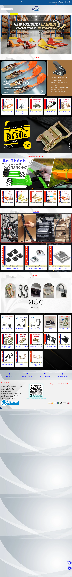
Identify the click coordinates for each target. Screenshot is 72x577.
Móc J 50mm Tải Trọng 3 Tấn (36, 365)
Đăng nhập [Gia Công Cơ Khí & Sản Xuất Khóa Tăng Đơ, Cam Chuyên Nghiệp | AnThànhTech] (63, 4)
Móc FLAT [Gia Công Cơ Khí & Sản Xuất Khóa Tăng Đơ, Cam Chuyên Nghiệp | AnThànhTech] (45, 1)
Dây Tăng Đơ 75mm (7, 203)
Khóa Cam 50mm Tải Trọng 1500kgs (36, 268)
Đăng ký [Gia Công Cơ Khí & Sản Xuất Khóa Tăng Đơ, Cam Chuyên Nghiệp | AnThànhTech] (69, 4)
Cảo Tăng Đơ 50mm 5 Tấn (36, 111)
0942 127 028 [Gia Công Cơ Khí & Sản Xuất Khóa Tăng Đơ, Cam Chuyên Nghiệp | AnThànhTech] (8, 1)
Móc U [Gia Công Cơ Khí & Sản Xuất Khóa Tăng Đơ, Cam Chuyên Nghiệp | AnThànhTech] (41, 1)
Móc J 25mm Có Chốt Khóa (36, 346)
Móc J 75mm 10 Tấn (64, 328)
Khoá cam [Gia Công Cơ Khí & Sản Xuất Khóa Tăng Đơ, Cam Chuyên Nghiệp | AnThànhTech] (34, 1)
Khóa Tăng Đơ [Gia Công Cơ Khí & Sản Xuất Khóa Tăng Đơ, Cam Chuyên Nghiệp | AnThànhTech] (29, 1)
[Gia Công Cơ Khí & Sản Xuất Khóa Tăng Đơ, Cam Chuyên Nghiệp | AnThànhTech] (36, 78)
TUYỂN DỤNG (52, 14)
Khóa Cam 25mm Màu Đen (12, 268)
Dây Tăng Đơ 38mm (36, 203)
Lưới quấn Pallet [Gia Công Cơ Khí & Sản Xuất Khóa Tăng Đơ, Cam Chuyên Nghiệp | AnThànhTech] (60, 1)
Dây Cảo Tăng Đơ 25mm (50, 203)
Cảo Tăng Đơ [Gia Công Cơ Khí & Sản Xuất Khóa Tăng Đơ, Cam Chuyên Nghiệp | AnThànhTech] (52, 2)
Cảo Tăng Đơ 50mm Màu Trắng (21, 112)
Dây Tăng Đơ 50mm (21, 203)
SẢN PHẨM (28, 14)
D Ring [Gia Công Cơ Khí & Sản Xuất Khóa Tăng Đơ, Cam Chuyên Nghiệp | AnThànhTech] (55, 1)
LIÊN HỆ (59, 14)
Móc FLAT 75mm (50, 328)
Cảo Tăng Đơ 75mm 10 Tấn (7, 112)
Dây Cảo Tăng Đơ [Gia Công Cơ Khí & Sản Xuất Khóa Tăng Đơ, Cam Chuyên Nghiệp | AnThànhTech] (67, 1)
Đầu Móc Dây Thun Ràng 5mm (7, 329)
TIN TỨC (45, 14)
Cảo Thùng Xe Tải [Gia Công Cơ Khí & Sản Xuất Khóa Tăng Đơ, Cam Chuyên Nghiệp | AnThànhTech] (67, 2)
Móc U (21, 364)
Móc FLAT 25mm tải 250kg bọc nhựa (64, 347)
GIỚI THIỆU (21, 14)
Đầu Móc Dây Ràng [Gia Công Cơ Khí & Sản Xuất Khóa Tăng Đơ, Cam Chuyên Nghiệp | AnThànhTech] (59, 2)
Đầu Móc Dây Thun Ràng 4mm (21, 329)
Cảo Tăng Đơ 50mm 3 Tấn (50, 111)
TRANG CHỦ (14, 14)
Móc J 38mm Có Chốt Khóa (22, 346)
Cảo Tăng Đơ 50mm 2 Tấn (64, 111)
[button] (58, 4)
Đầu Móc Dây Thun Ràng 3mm (36, 329)
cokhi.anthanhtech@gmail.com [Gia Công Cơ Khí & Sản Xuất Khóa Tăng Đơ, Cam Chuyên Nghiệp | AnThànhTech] (18, 1)
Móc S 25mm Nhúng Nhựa (7, 364)
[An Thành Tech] (36, 9)
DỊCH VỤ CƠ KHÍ (37, 14)
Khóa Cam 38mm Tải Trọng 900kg (60, 268)
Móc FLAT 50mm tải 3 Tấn (50, 346)
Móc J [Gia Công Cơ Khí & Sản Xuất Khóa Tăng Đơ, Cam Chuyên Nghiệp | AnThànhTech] (38, 1)
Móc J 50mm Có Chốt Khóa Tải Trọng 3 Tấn (7, 347)
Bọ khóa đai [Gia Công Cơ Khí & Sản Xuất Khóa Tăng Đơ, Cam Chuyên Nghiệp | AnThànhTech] (50, 1)
